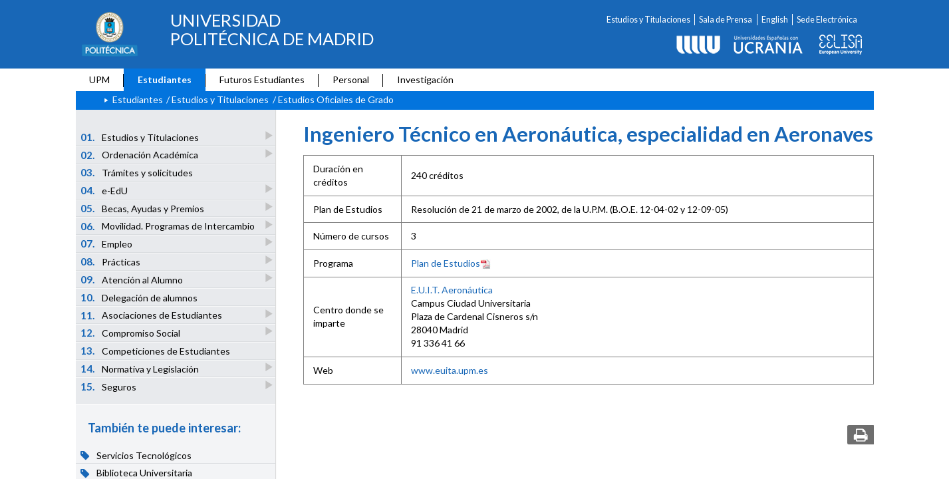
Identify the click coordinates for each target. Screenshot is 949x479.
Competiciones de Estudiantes (155, 351)
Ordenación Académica (140, 154)
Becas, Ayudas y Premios (142, 208)
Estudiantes (165, 79)
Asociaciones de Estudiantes (151, 315)
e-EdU (104, 190)
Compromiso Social (131, 332)
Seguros (109, 386)
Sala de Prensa (725, 20)
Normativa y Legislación (140, 368)
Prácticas (111, 261)
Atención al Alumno (132, 279)
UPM (99, 79)
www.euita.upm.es (449, 370)
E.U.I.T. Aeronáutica (452, 289)
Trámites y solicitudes (136, 172)
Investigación (425, 79)
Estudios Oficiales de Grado (336, 99)
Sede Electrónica (827, 20)
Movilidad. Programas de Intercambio (168, 226)
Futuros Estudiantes (262, 79)
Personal (351, 79)
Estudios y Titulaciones (648, 20)
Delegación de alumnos (139, 297)
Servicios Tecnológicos (136, 455)
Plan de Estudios (451, 263)
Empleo (107, 243)
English (774, 20)
